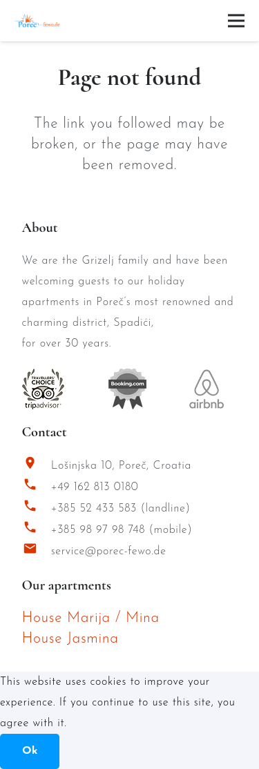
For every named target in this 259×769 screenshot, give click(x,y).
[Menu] (236, 20)
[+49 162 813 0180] (36, 487)
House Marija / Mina (91, 618)
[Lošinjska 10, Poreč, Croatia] (36, 466)
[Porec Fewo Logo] (37, 21)
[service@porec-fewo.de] (36, 552)
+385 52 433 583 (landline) (121, 508)
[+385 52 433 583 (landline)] (36, 509)
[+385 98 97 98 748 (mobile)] (36, 530)
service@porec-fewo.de (108, 551)
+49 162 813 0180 (95, 487)
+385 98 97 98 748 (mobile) (122, 530)
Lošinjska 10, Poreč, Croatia (121, 465)
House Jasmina (70, 639)
